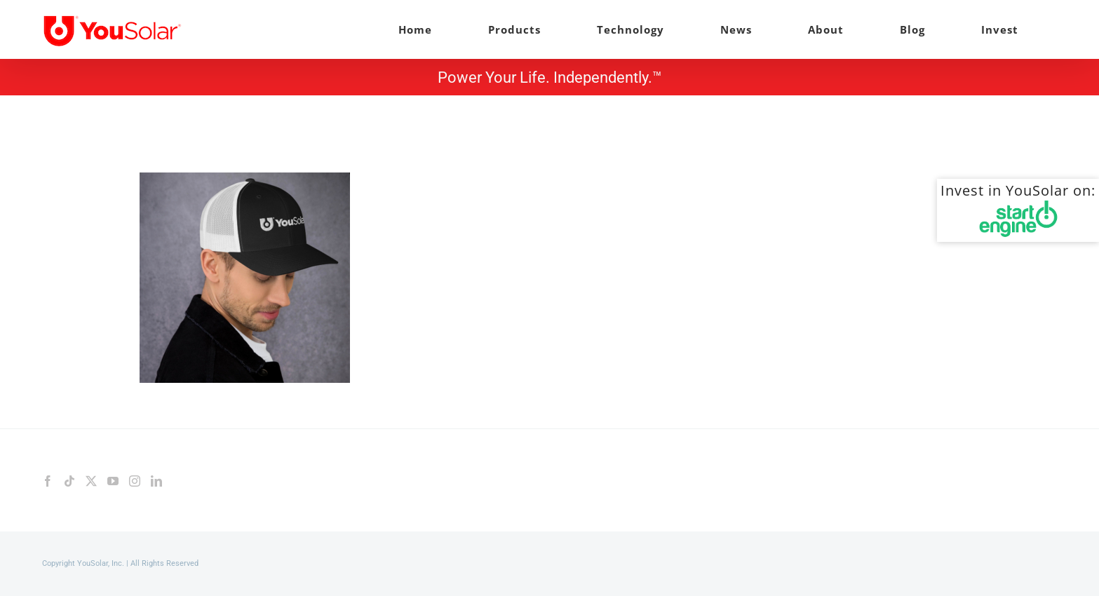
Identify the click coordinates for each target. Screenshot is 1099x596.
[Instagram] (134, 481)
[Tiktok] (69, 481)
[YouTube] (113, 481)
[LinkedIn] (156, 481)
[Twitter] (91, 481)
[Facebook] (47, 481)
